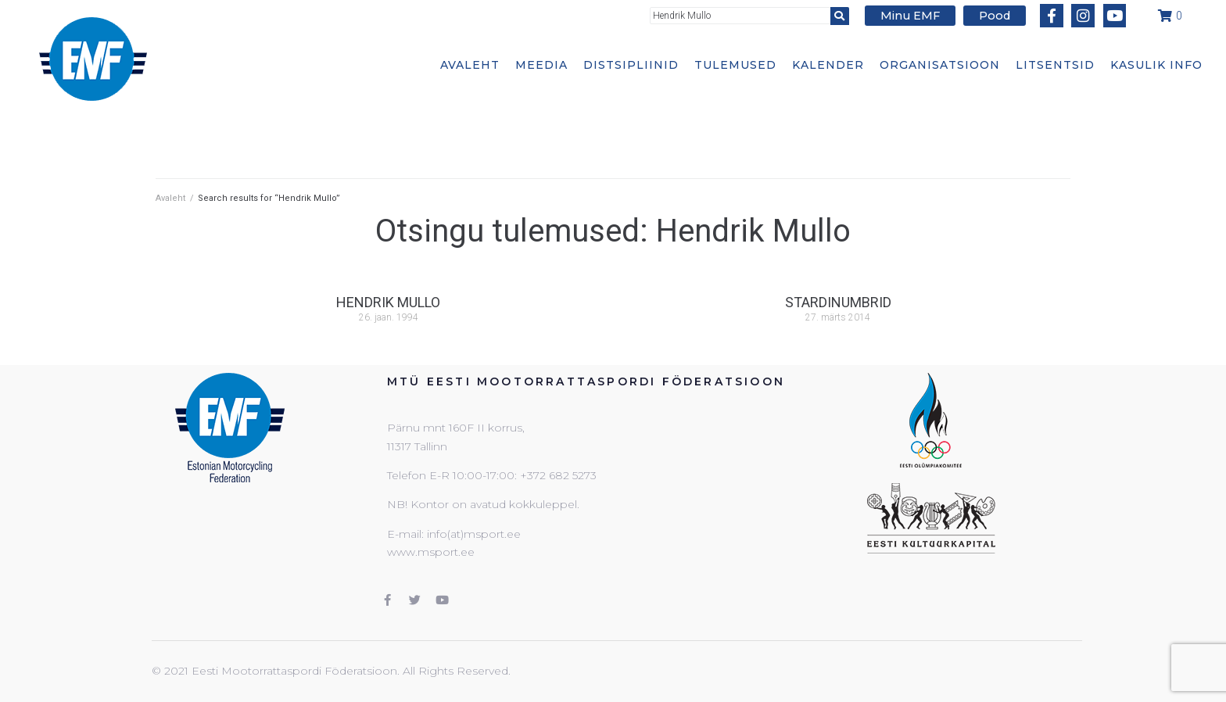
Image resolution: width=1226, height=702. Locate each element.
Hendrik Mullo (388, 302)
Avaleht (170, 198)
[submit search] (848, 15)
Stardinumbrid (838, 302)
